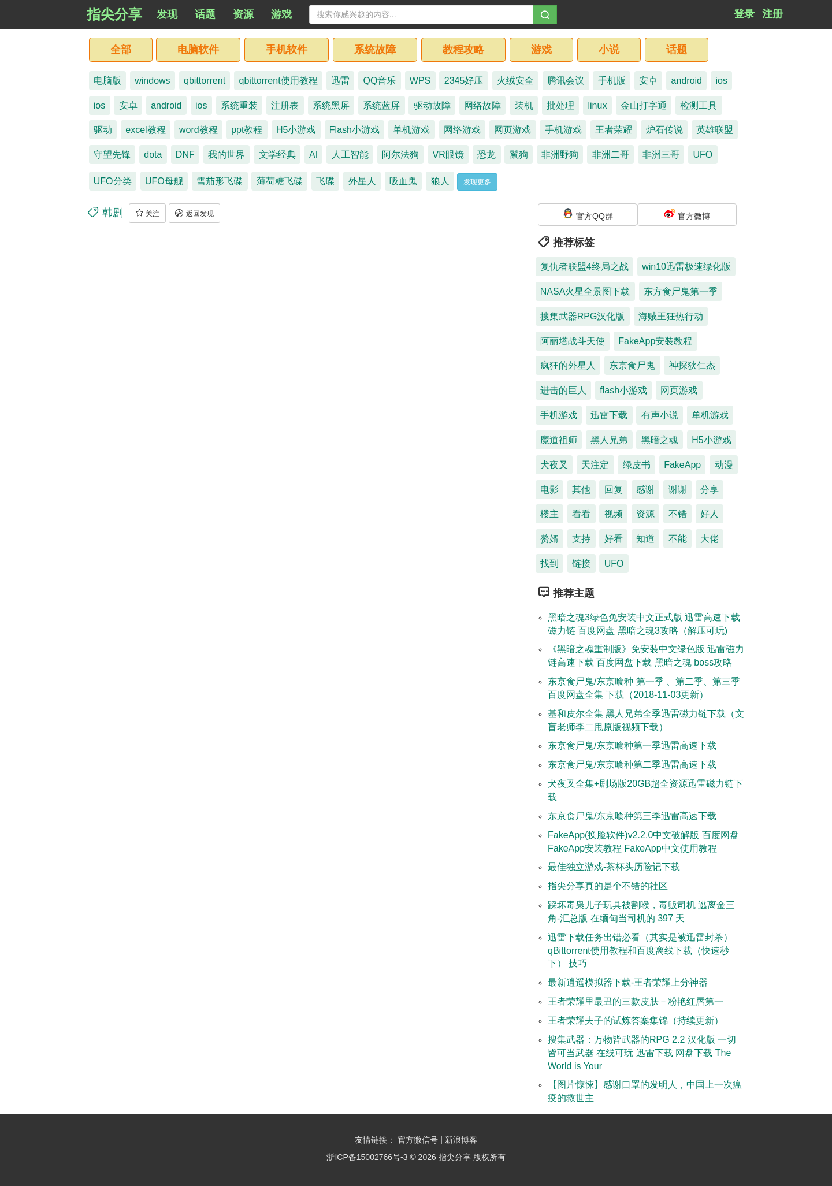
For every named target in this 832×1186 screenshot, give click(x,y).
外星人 (362, 181)
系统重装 (239, 105)
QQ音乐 (379, 80)
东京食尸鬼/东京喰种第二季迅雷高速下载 (632, 764)
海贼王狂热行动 (670, 316)
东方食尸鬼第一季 (681, 291)
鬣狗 (519, 154)
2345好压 (464, 80)
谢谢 (677, 490)
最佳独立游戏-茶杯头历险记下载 (614, 867)
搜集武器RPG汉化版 (582, 316)
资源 (645, 514)
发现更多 (477, 182)
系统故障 (375, 49)
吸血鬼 (403, 181)
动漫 (724, 465)
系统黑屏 (331, 105)
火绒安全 (515, 80)
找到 (549, 563)
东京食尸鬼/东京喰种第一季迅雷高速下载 (632, 745)
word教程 (198, 130)
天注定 (595, 465)
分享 (709, 490)
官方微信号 (419, 1139)
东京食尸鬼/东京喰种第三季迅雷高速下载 (632, 816)
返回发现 (194, 213)
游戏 (541, 49)
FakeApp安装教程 (655, 341)
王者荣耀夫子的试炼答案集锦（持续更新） (635, 1020)
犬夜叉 (554, 465)
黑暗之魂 (659, 440)
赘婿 (549, 539)
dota (153, 154)
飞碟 (325, 181)
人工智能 (350, 154)
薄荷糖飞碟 (280, 181)
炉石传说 (664, 130)
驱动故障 (432, 105)
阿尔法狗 (400, 154)
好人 (709, 514)
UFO (703, 154)
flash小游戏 (623, 390)
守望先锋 (112, 154)
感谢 (645, 490)
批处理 (560, 105)
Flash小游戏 (354, 130)
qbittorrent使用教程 (278, 80)
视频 (613, 514)
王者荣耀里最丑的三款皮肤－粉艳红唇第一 (635, 1001)
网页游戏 (512, 130)
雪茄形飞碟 (219, 181)
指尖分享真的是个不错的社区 (608, 886)
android (686, 80)
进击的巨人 (563, 390)
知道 (645, 539)
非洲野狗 (559, 154)
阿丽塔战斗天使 (572, 341)
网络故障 (482, 105)
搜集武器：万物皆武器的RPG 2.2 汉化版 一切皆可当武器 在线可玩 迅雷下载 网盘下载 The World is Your (642, 1053)
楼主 (549, 514)
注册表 (285, 105)
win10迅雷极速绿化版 (686, 267)
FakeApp (682, 465)
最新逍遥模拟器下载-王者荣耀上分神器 (628, 982)
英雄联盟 (714, 130)
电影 (549, 490)
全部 (120, 49)
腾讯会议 (565, 80)
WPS (420, 80)
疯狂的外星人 (568, 365)
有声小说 (659, 415)
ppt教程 (246, 130)
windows (152, 80)
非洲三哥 (660, 154)
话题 (676, 49)
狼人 (440, 181)
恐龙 (486, 154)
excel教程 (145, 130)
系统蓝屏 (381, 105)
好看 (613, 539)
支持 (581, 539)
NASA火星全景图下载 (585, 291)
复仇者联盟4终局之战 (584, 267)
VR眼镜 (448, 154)
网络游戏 (462, 130)
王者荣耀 (613, 130)
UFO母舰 (164, 181)
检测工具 (698, 105)
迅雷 (340, 80)
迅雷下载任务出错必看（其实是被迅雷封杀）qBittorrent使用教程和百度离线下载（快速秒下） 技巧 (640, 950)
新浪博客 (461, 1139)
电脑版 (107, 80)
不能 (677, 539)
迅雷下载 (608, 415)
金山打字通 (644, 105)
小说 (609, 49)
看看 (581, 514)
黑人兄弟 (608, 440)
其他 (581, 490)
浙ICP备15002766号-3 (366, 1157)
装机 (524, 105)
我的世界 (226, 154)
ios (721, 80)
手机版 (612, 80)
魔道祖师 (558, 440)
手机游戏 (563, 130)
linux (597, 105)
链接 (581, 563)
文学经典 (277, 154)
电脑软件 (198, 49)
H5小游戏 (295, 130)
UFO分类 (113, 181)
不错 (677, 514)
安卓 (648, 80)
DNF (185, 154)
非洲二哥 (610, 154)
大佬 (709, 539)
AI (313, 154)
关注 (147, 213)
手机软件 (286, 49)
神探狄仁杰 (692, 365)
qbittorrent (204, 80)
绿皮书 (637, 465)
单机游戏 (411, 130)
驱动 (103, 130)
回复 (613, 490)
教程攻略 (463, 49)
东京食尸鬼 (632, 365)
